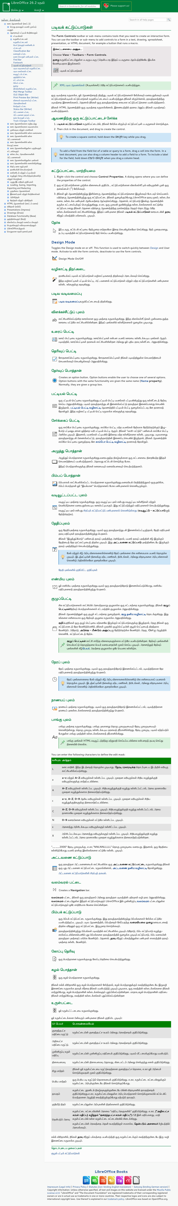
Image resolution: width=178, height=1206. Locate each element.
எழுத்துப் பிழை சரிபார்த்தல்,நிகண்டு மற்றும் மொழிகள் (24, 177)
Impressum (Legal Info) (59, 1186)
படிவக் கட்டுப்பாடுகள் (22, 65)
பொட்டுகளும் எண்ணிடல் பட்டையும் (24, 46)
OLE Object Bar (20, 94)
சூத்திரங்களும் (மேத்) (16, 219)
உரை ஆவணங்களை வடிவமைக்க (24, 126)
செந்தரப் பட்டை (19, 106)
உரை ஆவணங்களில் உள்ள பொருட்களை (19, 144)
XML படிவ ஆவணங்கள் (72, 85)
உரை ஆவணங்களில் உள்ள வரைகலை (26, 133)
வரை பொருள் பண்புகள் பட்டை (26, 56)
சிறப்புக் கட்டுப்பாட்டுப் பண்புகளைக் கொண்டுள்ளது (110, 510)
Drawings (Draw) (15, 212)
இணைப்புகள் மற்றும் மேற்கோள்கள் (25, 194)
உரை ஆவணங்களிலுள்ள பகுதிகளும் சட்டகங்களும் (24, 150)
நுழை (15, 85)
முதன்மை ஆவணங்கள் (20, 191)
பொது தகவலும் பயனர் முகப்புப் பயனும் (22, 28)
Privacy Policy (80, 1186)
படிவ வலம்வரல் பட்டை (22, 71)
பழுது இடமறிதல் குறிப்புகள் (21, 181)
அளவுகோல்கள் (19, 103)
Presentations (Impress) (18, 209)
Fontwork (18, 62)
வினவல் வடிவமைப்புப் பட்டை (25, 100)
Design (154, 248)
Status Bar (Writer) (22, 109)
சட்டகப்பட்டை (19, 80)
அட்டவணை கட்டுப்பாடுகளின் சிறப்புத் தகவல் (82, 873)
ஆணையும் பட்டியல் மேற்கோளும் (23, 32)
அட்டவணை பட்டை (21, 112)
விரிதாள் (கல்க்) (14, 206)
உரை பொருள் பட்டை (21, 117)
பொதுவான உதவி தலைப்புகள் (19, 231)
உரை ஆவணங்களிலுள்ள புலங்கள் (24, 160)
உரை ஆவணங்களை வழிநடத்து (23, 123)
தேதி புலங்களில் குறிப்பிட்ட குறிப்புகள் (78, 570)
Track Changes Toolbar (24, 120)
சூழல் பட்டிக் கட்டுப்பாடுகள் (65, 1153)
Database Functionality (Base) (21, 216)
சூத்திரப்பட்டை (19, 77)
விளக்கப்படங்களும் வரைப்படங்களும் (22, 222)
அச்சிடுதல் (14, 197)
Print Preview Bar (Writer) (26, 97)
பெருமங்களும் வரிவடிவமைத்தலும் (21, 225)
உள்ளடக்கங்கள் (11, 20)
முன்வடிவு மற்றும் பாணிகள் (21, 129)
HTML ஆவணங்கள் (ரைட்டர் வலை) (22, 203)
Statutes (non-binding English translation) (110, 1186)
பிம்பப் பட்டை (18, 82)
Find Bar (17, 59)
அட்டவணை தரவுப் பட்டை (24, 115)
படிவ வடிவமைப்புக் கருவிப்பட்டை (27, 68)
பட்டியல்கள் (18, 36)
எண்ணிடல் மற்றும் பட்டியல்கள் (23, 172)
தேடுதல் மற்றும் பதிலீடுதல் (21, 200)
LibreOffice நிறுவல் (16, 228)
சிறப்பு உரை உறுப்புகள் (19, 166)
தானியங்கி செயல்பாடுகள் (21, 169)
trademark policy (116, 1198)
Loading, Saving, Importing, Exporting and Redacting (21, 186)
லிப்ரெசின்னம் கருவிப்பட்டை (25, 88)
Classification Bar (21, 50)
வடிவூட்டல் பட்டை (20, 74)
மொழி (37, 10)
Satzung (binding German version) (151, 1186)
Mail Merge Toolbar (22, 91)
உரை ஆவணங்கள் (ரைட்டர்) (19, 23)
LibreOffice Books (111, 1171)
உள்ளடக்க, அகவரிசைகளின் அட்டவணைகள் (20, 156)
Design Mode (63, 242)
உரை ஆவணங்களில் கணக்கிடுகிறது (25, 163)
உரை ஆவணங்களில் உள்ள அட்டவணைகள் (19, 138)
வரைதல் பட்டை (19, 53)
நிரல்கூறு (16, 10)
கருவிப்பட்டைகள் (20, 39)
